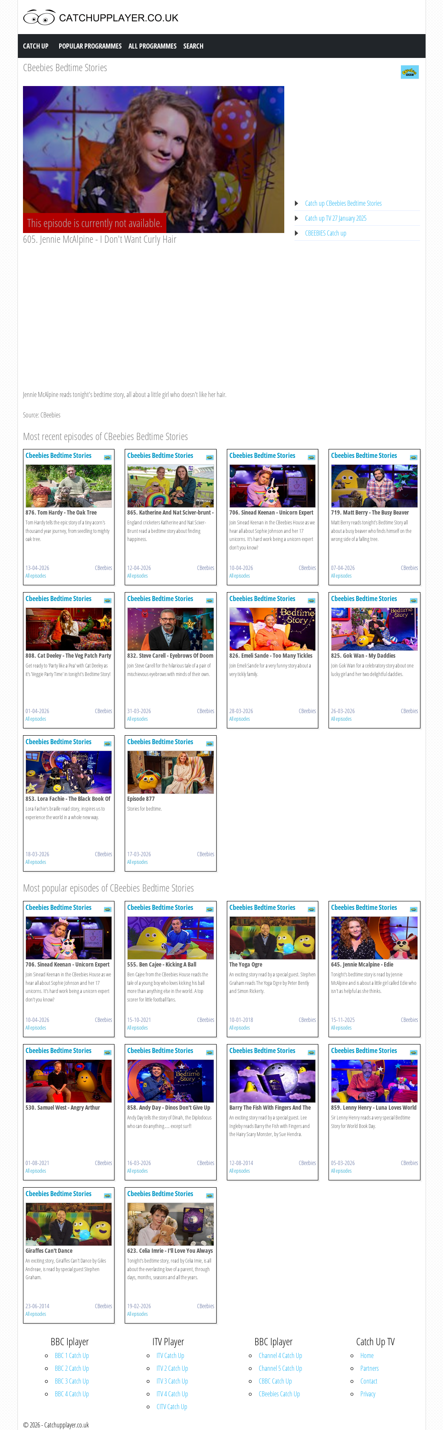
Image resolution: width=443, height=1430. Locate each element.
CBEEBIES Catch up (325, 233)
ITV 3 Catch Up (172, 1381)
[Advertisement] (154, 309)
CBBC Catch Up (275, 1381)
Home (367, 1355)
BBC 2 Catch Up (72, 1368)
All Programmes (153, 46)
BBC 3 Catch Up (72, 1381)
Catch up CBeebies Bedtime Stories (343, 203)
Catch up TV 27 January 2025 (335, 218)
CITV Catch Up (172, 1406)
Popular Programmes (90, 46)
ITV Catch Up (170, 1355)
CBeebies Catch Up (279, 1393)
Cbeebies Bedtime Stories (58, 455)
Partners (369, 1368)
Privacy (367, 1393)
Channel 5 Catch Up (280, 1368)
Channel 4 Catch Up (280, 1355)
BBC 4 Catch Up (72, 1393)
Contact (368, 1381)
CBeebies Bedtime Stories (65, 67)
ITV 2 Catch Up (172, 1368)
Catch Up (36, 46)
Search (193, 46)
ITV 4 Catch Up (172, 1393)
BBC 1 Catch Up (72, 1355)
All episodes (36, 575)
